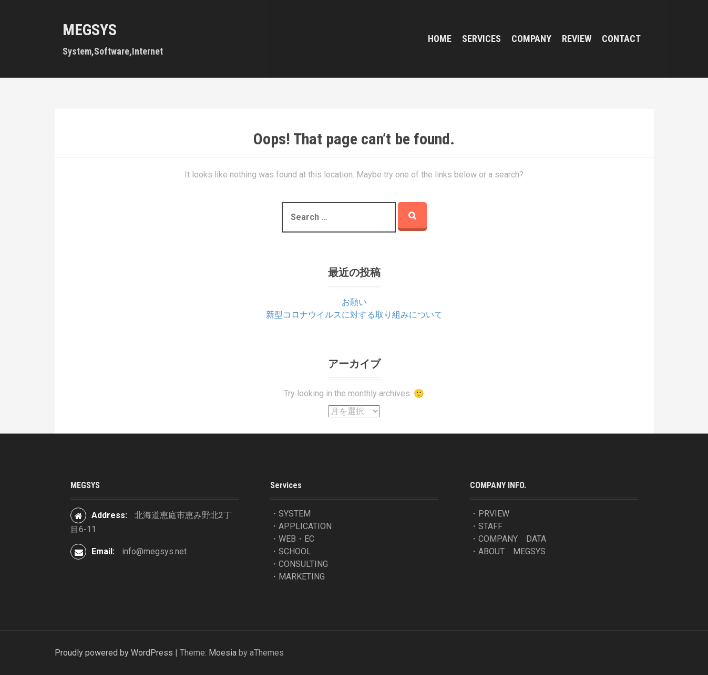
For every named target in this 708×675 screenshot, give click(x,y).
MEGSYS (90, 29)
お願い (354, 302)
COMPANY (531, 38)
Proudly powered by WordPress (114, 653)
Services (481, 38)
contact (621, 38)
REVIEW (576, 38)
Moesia (223, 653)
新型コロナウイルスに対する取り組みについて (354, 315)
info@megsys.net (154, 551)
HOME (440, 38)
